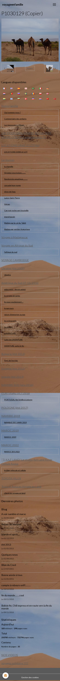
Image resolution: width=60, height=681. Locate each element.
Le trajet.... (8, 327)
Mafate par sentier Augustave (17, 229)
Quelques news (9, 554)
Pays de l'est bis (11, 360)
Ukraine (7, 275)
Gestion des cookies (30, 677)
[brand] (12, 4)
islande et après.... (10, 534)
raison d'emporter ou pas (14, 314)
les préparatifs (10, 321)
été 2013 (6, 544)
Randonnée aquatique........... (16, 179)
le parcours (9, 308)
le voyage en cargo (12, 296)
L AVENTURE (10, 333)
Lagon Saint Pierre (12, 198)
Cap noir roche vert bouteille (16, 210)
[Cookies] (5, 675)
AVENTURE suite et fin (14, 346)
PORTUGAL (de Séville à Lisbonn (18, 399)
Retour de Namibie (11, 524)
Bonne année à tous (11, 575)
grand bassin (9, 217)
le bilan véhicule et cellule (15, 470)
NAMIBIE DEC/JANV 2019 (15, 422)
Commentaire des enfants (15, 119)
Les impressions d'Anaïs (14, 125)
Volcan (7, 204)
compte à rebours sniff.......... (16, 585)
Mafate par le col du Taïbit (15, 223)
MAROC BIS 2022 (12, 451)
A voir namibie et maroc (13, 514)
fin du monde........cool (12, 595)
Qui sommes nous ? (12, 112)
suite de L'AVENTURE (13, 339)
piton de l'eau (10, 191)
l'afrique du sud (10, 252)
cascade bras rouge (12, 185)
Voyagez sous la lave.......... (15, 173)
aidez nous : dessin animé (15, 289)
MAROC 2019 (10, 437)
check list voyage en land (14, 493)
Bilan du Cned (8, 565)
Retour (30, 68)
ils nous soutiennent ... (13, 302)
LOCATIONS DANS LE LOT (16, 152)
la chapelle (8, 166)
